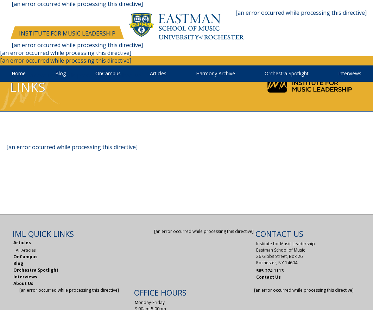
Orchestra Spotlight (287, 74)
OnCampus (108, 74)
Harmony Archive (215, 74)
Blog (60, 74)
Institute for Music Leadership (67, 33)
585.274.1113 (270, 271)
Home (19, 74)
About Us (23, 283)
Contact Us (268, 277)
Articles (158, 74)
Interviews (349, 74)
